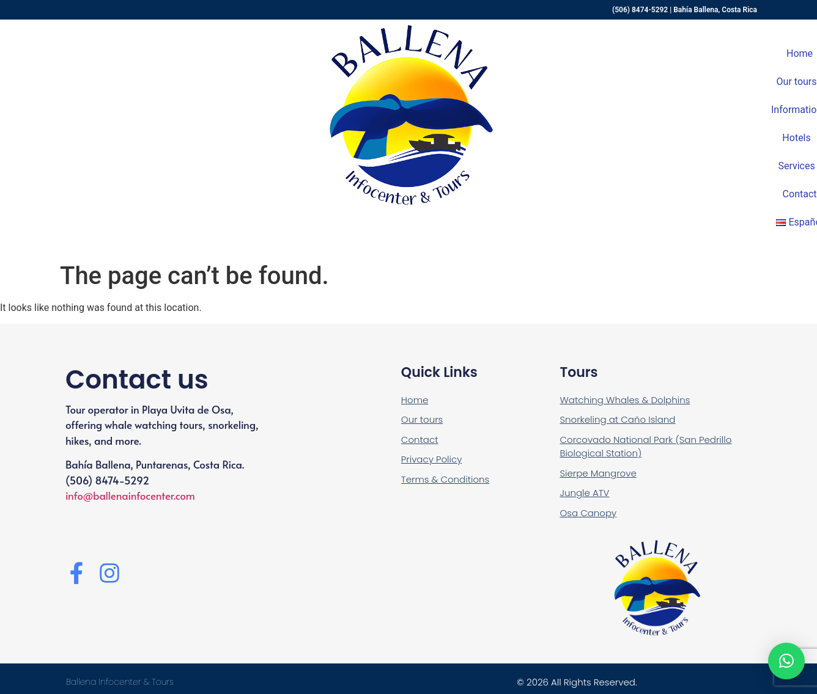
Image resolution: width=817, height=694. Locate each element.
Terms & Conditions (445, 479)
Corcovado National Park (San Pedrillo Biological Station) (645, 446)
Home (414, 399)
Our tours (422, 419)
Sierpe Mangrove (598, 473)
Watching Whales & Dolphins (625, 399)
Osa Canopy (588, 512)
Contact (419, 439)
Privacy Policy (431, 459)
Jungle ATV (584, 492)
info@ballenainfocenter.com (130, 495)
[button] (786, 661)
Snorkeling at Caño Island (617, 419)
